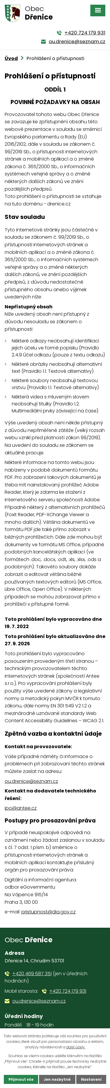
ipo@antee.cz (21, 808)
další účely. (75, 1047)
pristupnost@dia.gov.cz (48, 911)
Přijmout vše (21, 1079)
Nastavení (91, 1079)
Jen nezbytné (57, 1079)
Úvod (11, 58)
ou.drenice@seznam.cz (31, 781)
